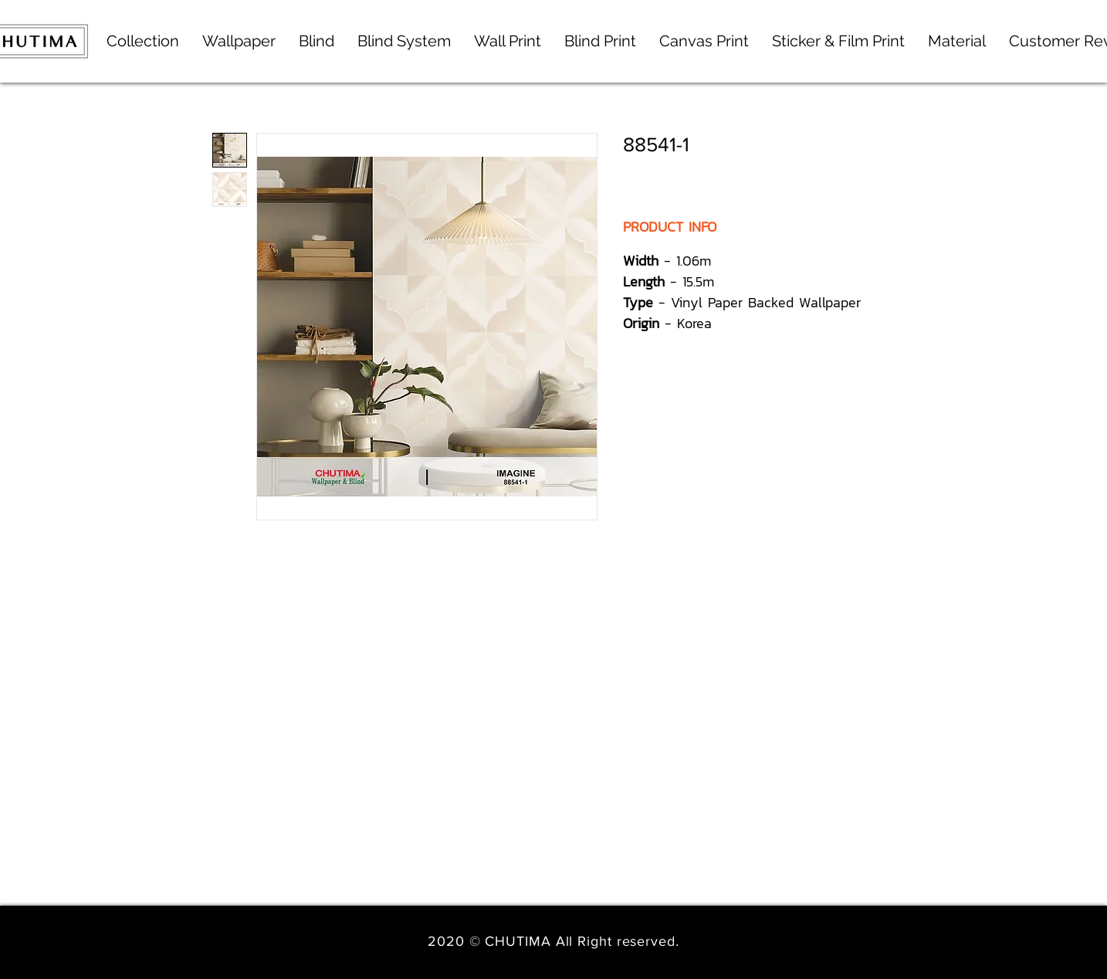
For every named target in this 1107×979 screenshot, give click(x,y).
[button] (404, 41)
